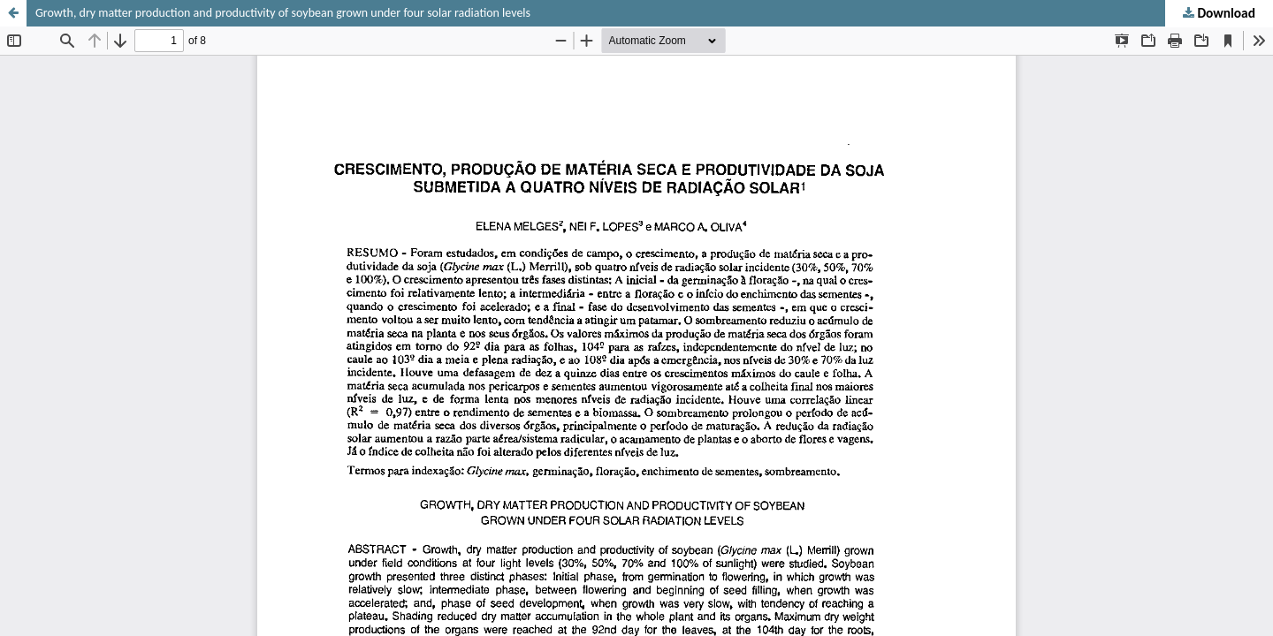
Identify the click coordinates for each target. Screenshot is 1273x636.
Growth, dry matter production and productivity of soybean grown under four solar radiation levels (282, 12)
